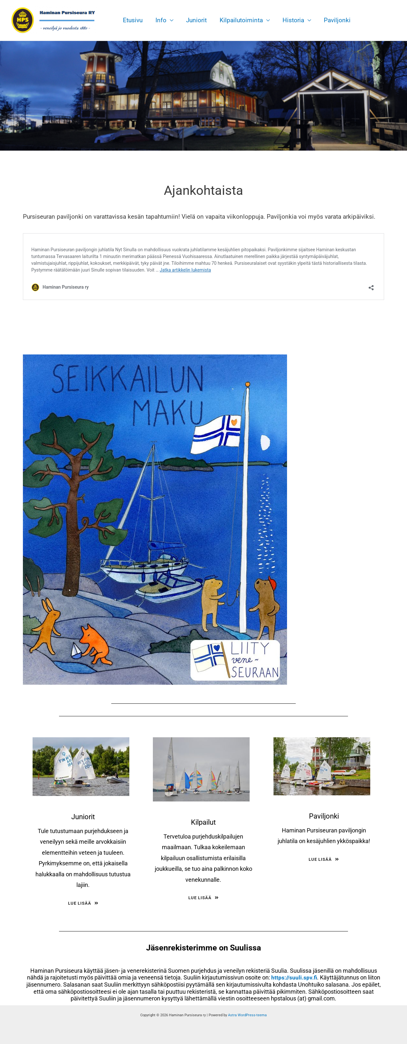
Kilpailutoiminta (239, 20)
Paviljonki (333, 20)
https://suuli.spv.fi (294, 977)
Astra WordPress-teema (247, 1015)
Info (159, 20)
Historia (290, 20)
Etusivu (132, 20)
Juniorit (194, 20)
